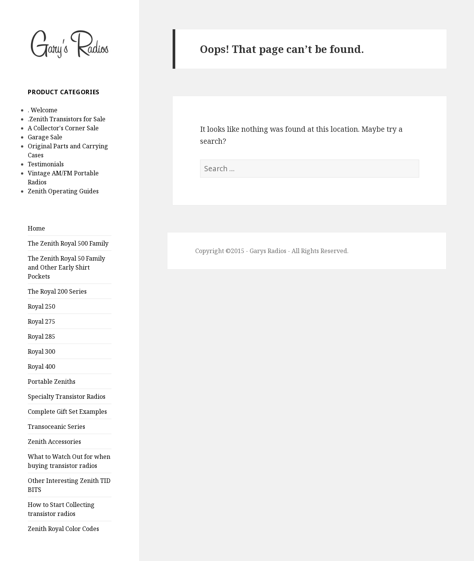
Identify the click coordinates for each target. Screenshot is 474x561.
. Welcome (42, 110)
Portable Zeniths (51, 381)
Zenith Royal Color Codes (63, 529)
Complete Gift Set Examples (67, 411)
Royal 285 (41, 336)
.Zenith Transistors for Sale (66, 119)
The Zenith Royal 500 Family (68, 243)
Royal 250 (41, 306)
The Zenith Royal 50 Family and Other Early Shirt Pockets (66, 267)
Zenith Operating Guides (63, 191)
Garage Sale (45, 137)
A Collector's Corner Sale (63, 128)
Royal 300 (41, 351)
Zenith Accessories (54, 441)
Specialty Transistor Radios (66, 396)
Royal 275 (41, 321)
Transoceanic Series (56, 426)
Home (36, 228)
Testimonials (46, 164)
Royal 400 (41, 366)
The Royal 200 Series (57, 291)
